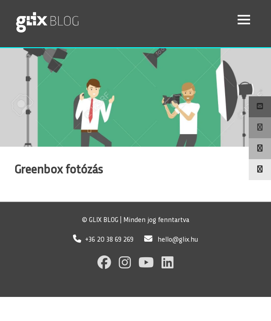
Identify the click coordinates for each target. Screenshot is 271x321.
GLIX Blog (70, 19)
